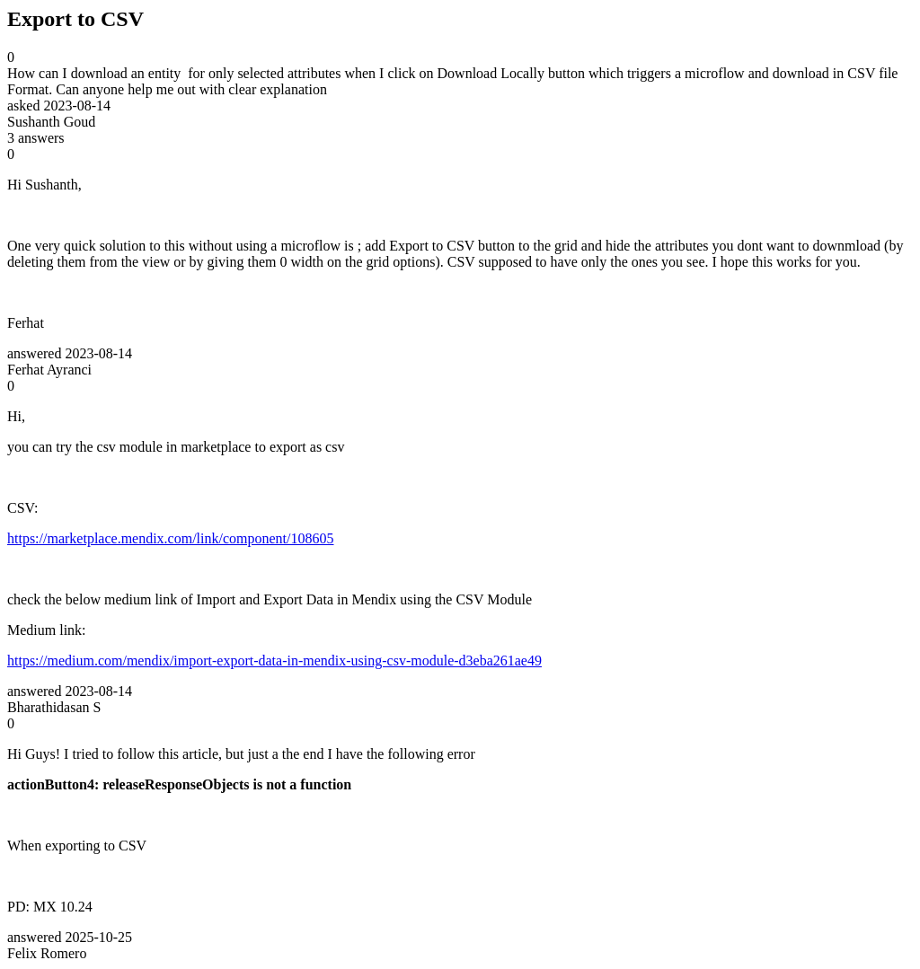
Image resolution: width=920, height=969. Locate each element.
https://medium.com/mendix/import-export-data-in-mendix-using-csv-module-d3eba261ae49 (274, 660)
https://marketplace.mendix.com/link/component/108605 (170, 538)
